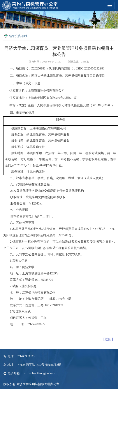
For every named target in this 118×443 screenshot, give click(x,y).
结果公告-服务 (18, 36)
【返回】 (108, 339)
